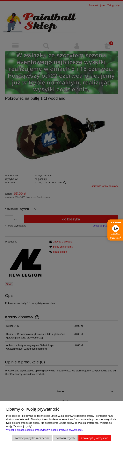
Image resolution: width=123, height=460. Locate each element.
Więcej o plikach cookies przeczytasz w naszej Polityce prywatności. (44, 429)
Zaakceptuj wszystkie (94, 438)
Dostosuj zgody (65, 438)
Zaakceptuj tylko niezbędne (32, 438)
